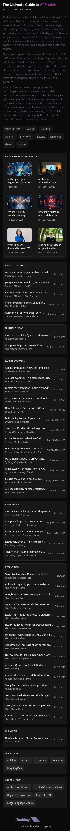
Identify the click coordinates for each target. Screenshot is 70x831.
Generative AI (43, 795)
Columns (10, 136)
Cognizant (40, 760)
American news (13, 128)
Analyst (31, 128)
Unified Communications (48, 787)
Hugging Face (14, 768)
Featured (45, 128)
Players (9, 144)
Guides (22, 144)
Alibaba (25, 760)
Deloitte (11, 760)
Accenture (57, 760)
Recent (41, 136)
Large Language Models (20, 803)
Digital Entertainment (19, 795)
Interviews (26, 136)
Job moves (55, 136)
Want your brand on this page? (35, 826)
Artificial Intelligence (18, 787)
